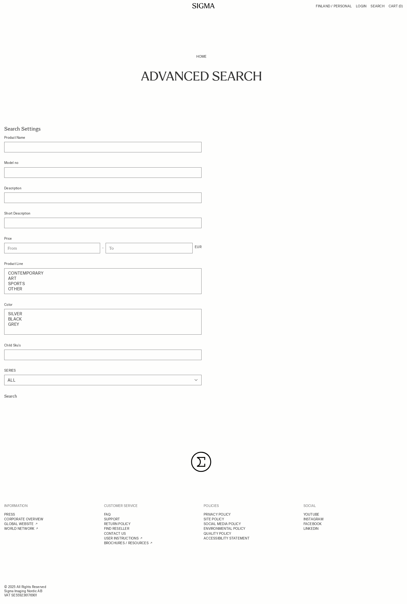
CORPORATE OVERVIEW (24, 519)
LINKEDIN (311, 529)
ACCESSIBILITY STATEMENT (226, 538)
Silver (103, 314)
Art (103, 278)
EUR (198, 247)
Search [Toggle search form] (377, 6)
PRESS (9, 514)
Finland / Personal (334, 6)
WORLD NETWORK (19, 529)
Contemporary (103, 273)
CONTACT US (115, 534)
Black (103, 319)
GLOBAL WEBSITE (19, 524)
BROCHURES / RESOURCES (126, 543)
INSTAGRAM (313, 519)
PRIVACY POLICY (217, 514)
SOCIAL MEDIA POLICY (222, 524)
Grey (103, 324)
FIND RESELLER (116, 529)
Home (201, 56)
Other (103, 289)
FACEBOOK (312, 524)
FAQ (107, 514)
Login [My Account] (361, 6)
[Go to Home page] (203, 5)
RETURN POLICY (117, 524)
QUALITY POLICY (217, 534)
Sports (103, 283)
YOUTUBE (311, 514)
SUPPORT (112, 519)
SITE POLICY (214, 519)
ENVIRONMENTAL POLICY (224, 529)
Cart (396, 6)
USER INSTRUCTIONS (121, 538)
